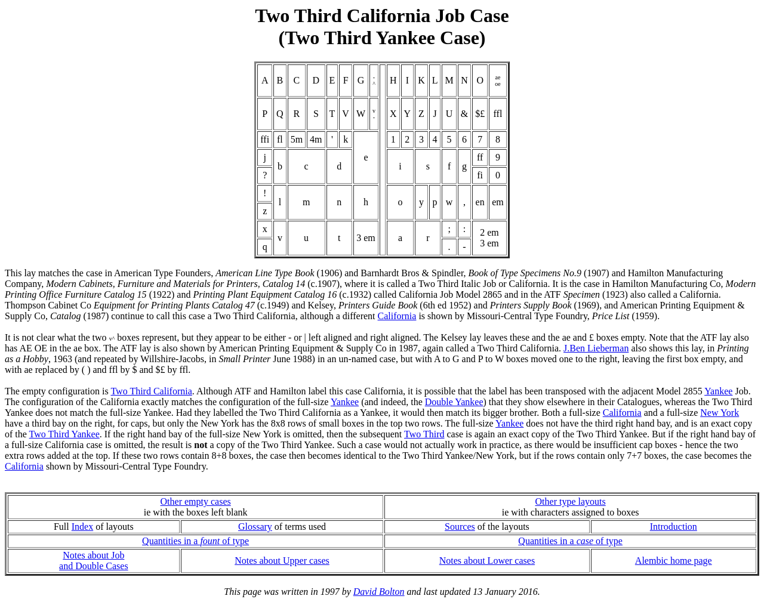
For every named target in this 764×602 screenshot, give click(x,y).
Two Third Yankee (64, 434)
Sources (460, 526)
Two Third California (151, 391)
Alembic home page (673, 560)
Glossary (255, 526)
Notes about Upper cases (282, 560)
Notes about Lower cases (487, 560)
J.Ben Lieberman (596, 348)
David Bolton (379, 591)
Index (82, 526)
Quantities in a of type (195, 541)
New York (719, 412)
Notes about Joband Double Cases (93, 560)
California (397, 316)
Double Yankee (454, 402)
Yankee (718, 391)
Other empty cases (196, 501)
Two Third (424, 434)
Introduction (673, 526)
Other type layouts (570, 501)
